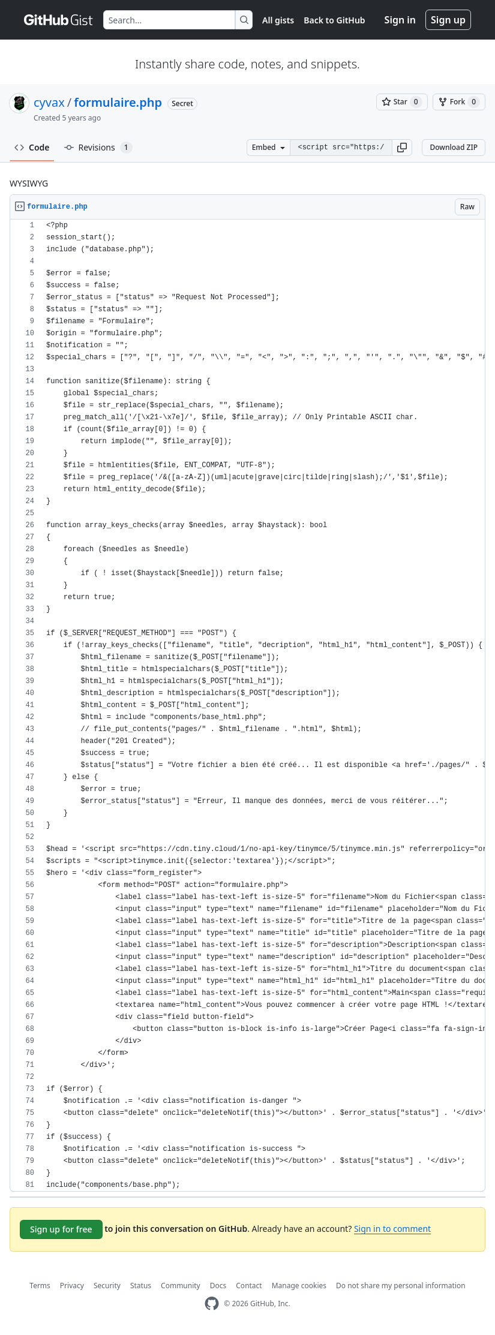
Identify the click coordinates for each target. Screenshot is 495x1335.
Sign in (400, 19)
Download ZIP (454, 147)
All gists (278, 20)
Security (107, 1285)
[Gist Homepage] (59, 20)
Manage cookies (299, 1285)
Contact (249, 1285)
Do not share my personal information (401, 1285)
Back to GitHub (334, 20)
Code (32, 147)
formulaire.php (118, 102)
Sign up (448, 19)
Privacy (72, 1285)
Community (180, 1285)
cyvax (49, 102)
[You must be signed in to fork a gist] (459, 102)
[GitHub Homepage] (212, 1303)
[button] (402, 147)
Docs (218, 1285)
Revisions (98, 148)
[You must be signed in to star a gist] (402, 102)
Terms (39, 1285)
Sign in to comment (392, 1228)
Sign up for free (61, 1229)
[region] (247, 706)
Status (140, 1285)
